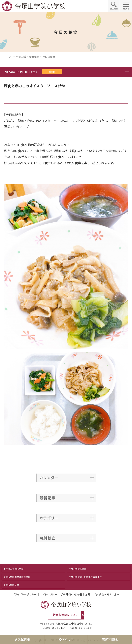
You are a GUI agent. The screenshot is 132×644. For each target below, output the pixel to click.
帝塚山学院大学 (11, 585)
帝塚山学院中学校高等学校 (16, 576)
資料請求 (110, 639)
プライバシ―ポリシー (24, 594)
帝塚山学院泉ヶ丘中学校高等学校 (85, 576)
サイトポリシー (48, 594)
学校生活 (21, 56)
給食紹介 (34, 56)
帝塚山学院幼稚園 (78, 568)
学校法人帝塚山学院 (13, 568)
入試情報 (22, 639)
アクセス (65, 639)
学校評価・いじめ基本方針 (75, 594)
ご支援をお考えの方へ (107, 594)
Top (9, 56)
